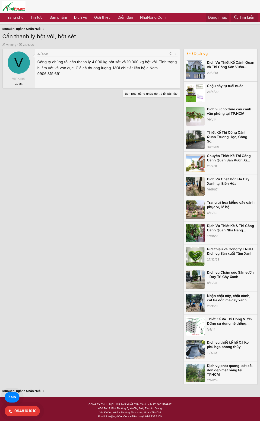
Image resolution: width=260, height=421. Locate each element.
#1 (176, 53)
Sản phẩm (58, 17)
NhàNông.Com (153, 17)
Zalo (12, 397)
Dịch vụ (80, 17)
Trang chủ (14, 17)
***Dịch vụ (197, 53)
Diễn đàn (125, 17)
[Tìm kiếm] (244, 17)
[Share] (170, 54)
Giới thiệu (102, 17)
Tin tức (36, 17)
